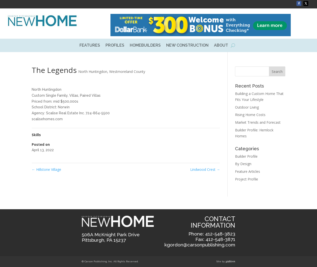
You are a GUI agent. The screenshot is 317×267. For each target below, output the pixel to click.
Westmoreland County (127, 71)
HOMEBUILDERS (145, 46)
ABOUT (221, 46)
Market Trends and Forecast (258, 122)
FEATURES (89, 46)
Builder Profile (246, 156)
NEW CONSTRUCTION (187, 46)
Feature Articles (247, 171)
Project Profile (246, 179)
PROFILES (115, 46)
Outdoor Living (247, 107)
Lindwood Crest (205, 169)
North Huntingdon (92, 71)
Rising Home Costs (250, 114)
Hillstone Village (46, 169)
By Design (243, 163)
